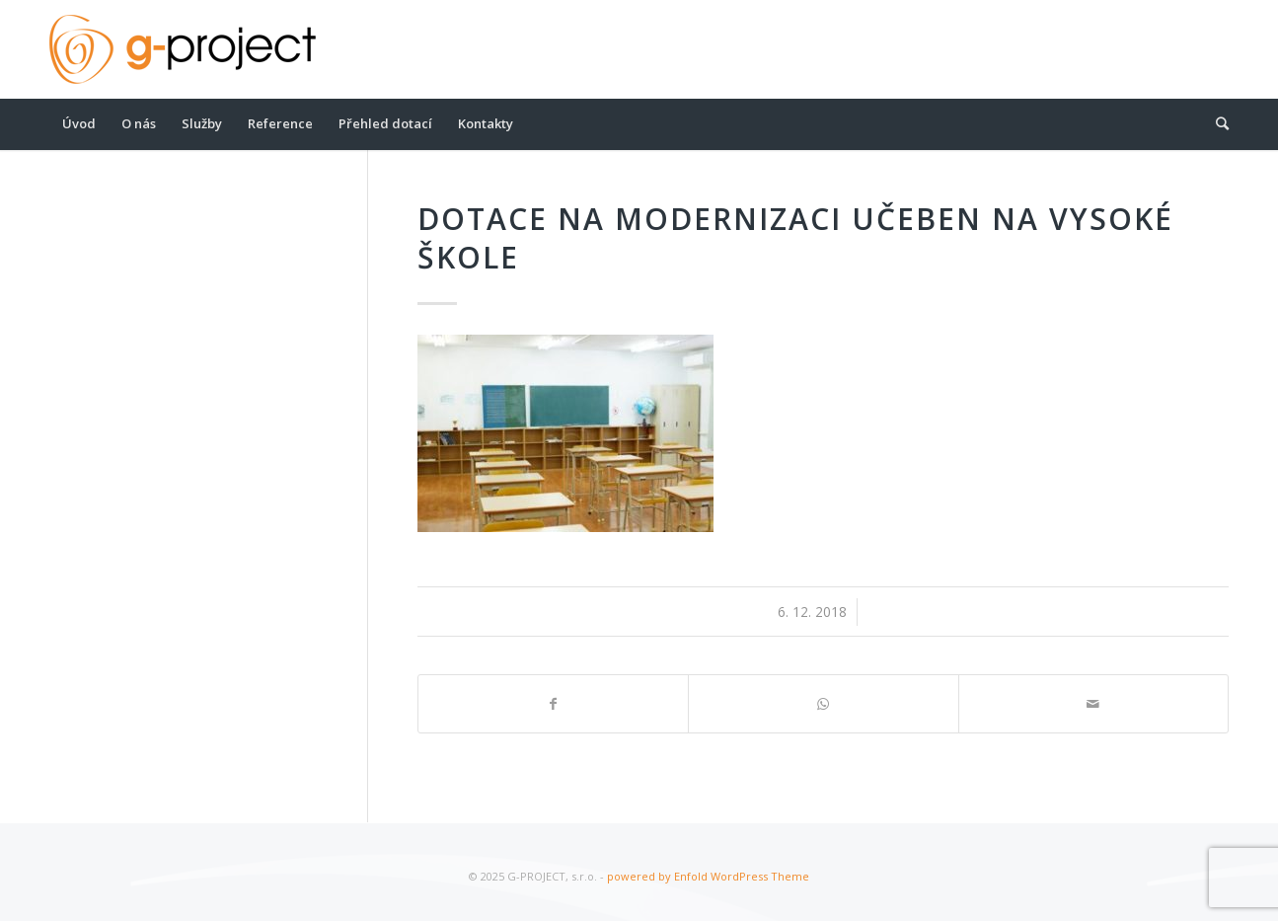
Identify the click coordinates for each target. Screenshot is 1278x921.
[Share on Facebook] (553, 703)
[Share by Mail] (1093, 703)
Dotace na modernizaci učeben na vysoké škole (795, 237)
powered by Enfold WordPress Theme (708, 876)
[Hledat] (1216, 123)
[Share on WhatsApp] (823, 703)
